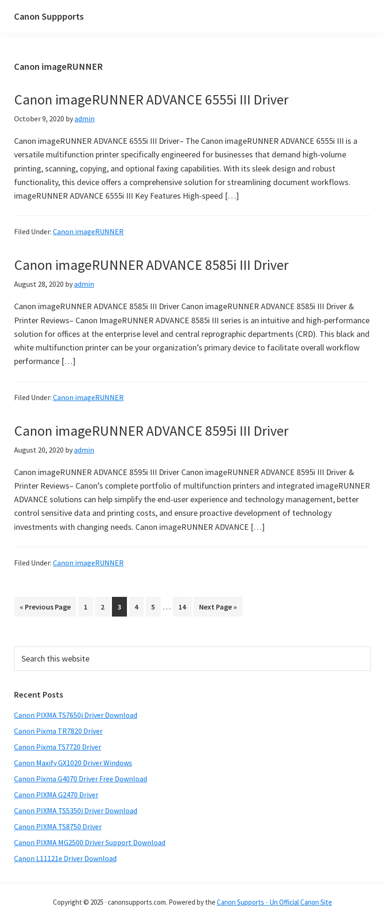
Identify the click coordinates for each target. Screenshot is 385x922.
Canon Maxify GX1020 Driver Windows (73, 762)
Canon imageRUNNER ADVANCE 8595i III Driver (151, 430)
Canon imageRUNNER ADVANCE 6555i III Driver (151, 99)
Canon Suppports (49, 16)
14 (185, 605)
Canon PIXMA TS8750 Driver (58, 826)
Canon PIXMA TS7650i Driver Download (75, 715)
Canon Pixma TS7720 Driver (57, 746)
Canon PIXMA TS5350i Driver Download (75, 810)
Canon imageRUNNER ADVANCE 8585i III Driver (151, 265)
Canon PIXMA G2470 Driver (56, 794)
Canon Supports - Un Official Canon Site (274, 902)
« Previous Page (45, 608)
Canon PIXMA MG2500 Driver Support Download (89, 842)
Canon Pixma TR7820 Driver (58, 731)
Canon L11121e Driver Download (65, 858)
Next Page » (218, 608)
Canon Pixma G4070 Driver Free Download (80, 778)
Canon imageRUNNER (88, 231)
